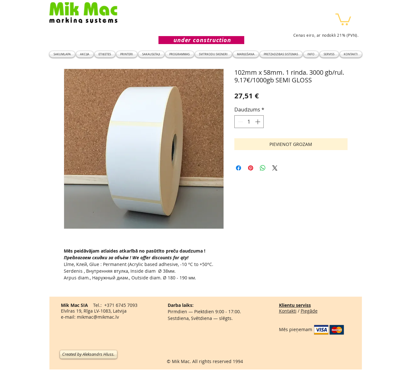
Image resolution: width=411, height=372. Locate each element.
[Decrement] (239, 122)
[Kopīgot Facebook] (238, 168)
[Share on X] (275, 168)
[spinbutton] (249, 122)
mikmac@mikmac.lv (98, 317)
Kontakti (288, 311)
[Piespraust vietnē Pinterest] (250, 168)
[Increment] (258, 122)
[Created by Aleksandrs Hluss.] (88, 354)
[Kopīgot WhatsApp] (263, 168)
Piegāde (309, 311)
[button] (343, 18)
